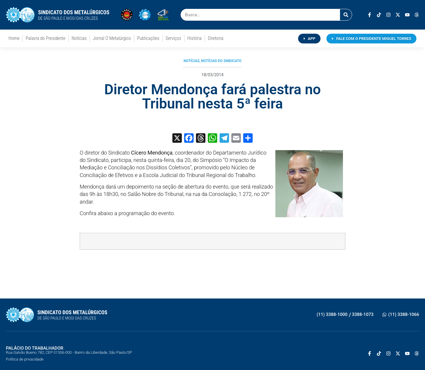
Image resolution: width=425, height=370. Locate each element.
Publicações (148, 38)
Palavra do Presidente (45, 38)
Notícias (79, 38)
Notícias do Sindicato (221, 61)
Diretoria (215, 38)
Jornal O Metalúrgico (112, 38)
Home (14, 38)
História (194, 38)
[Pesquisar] (346, 14)
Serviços (173, 38)
